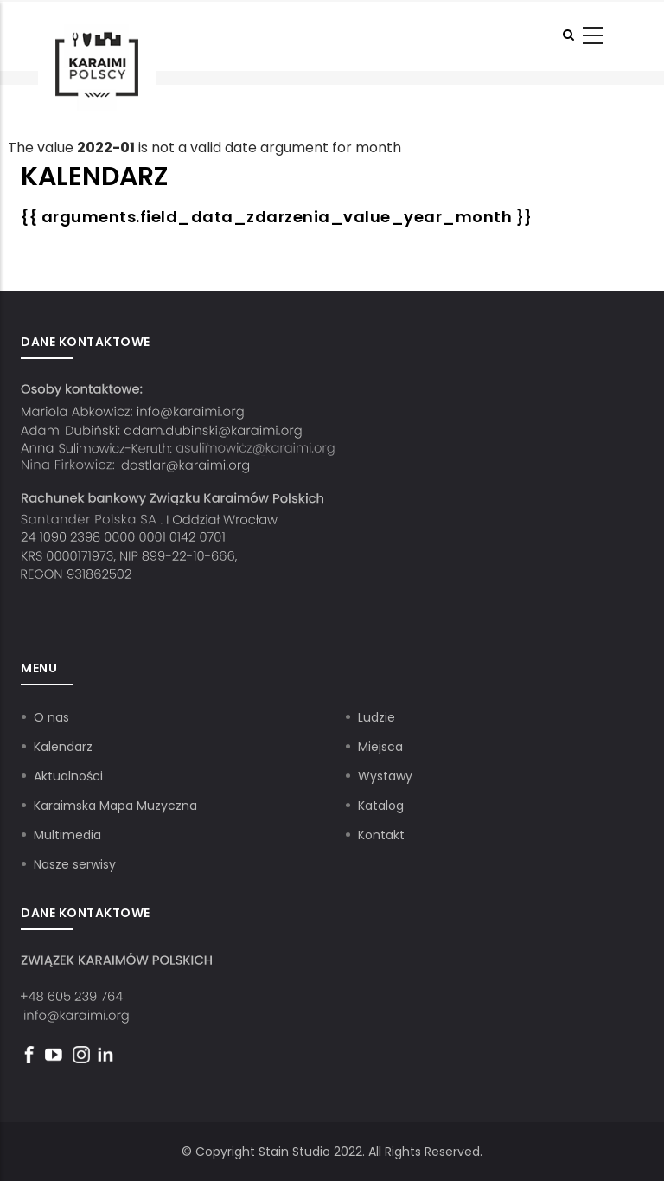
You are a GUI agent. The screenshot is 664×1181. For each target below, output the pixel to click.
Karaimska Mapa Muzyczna (115, 805)
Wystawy (385, 776)
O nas (51, 717)
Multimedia (67, 835)
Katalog (381, 805)
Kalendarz (63, 746)
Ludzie (376, 717)
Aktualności (68, 776)
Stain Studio (294, 1151)
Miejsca (380, 746)
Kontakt (381, 835)
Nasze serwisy (75, 864)
